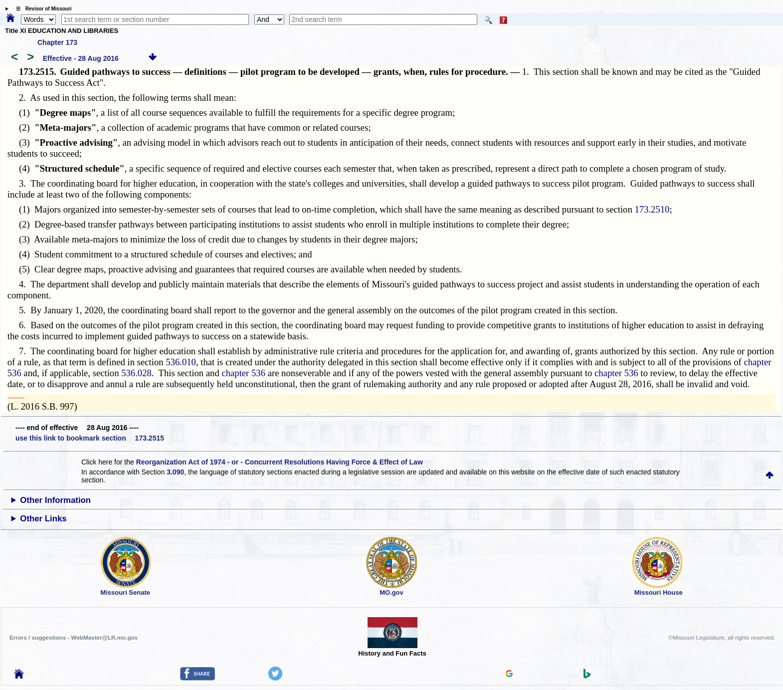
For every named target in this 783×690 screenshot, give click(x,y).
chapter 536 (243, 373)
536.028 (136, 373)
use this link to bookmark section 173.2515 (89, 438)
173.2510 (651, 209)
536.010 (181, 362)
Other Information (55, 500)
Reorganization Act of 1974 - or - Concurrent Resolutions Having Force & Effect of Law (279, 462)
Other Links (43, 518)
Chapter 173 (57, 42)
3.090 (175, 472)
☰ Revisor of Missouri (41, 8)
